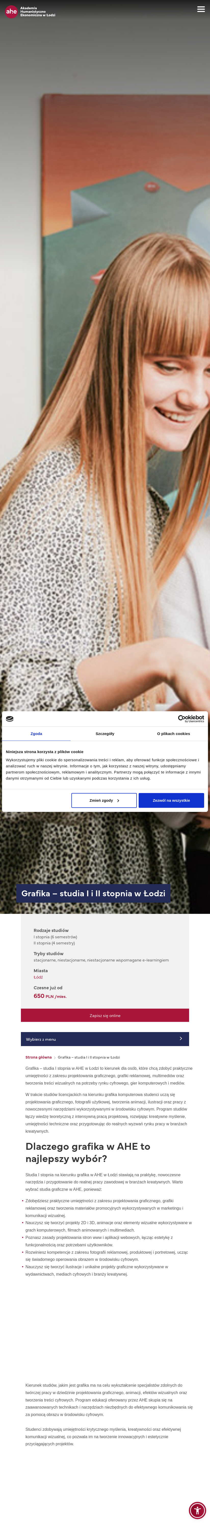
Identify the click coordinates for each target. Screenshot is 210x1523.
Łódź (38, 977)
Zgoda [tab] (36, 733)
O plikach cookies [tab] (173, 733)
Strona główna (38, 1057)
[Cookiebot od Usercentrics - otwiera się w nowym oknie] (182, 719)
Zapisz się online (105, 1015)
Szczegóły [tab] (105, 733)
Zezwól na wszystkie (171, 800)
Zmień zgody (104, 800)
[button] (197, 1510)
